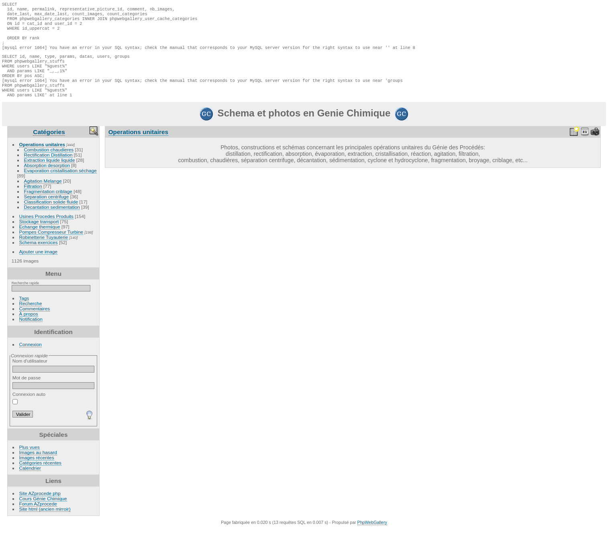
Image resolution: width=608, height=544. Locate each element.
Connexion (30, 359)
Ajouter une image (38, 266)
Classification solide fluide (51, 217)
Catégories (49, 147)
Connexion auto (28, 413)
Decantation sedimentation (52, 222)
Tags (24, 313)
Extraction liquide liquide (49, 175)
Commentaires (34, 323)
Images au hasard (38, 467)
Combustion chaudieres (49, 164)
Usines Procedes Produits (46, 231)
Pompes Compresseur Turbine (51, 247)
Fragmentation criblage (48, 206)
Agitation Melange (43, 196)
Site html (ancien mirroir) (45, 524)
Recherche (30, 318)
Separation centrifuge (46, 211)
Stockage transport (39, 236)
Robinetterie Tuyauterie (43, 252)
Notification (31, 334)
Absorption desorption (47, 180)
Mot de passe (53, 397)
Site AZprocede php (40, 508)
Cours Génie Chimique (43, 513)
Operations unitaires (42, 159)
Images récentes (36, 472)
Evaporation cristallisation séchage (60, 185)
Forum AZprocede (38, 519)
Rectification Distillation (48, 170)
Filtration (33, 201)
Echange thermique (39, 241)
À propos (28, 329)
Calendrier (30, 483)
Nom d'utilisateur (53, 380)
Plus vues (29, 462)
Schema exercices (38, 257)
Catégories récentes (40, 478)
